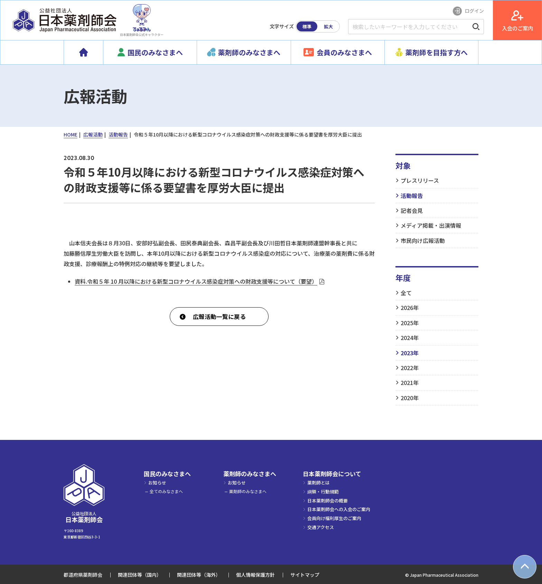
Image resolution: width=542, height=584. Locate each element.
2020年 (410, 398)
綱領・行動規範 (323, 491)
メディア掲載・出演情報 (431, 225)
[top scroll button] (524, 566)
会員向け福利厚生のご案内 (334, 518)
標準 (306, 26)
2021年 (410, 382)
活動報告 (412, 195)
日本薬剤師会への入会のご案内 (338, 509)
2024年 (410, 337)
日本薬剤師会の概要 (327, 500)
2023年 (410, 353)
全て (406, 293)
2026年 (410, 307)
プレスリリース (420, 180)
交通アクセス (320, 527)
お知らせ (157, 482)
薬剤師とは (318, 482)
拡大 (328, 26)
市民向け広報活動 (423, 240)
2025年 (410, 323)
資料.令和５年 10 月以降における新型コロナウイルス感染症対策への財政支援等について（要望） (196, 281)
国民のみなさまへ (167, 474)
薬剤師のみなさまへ (249, 474)
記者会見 (412, 210)
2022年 (410, 368)
